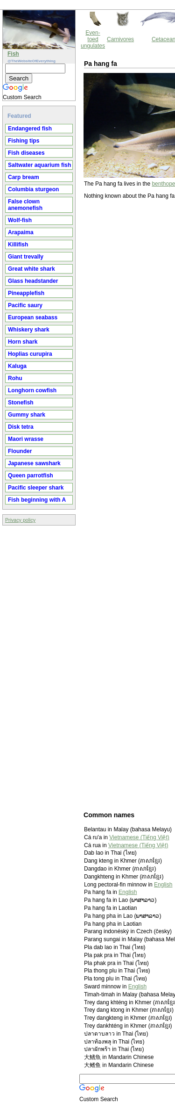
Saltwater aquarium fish (39, 165)
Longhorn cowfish (32, 390)
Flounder (20, 451)
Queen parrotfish (30, 475)
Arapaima (21, 232)
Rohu (15, 378)
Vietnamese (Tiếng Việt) (139, 837)
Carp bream (23, 177)
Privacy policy (20, 520)
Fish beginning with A (37, 500)
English (163, 884)
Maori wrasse (25, 439)
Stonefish (21, 402)
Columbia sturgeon (33, 189)
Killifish (18, 244)
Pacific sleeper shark (35, 487)
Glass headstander (33, 281)
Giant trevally (25, 256)
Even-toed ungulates (93, 39)
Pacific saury (25, 305)
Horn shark (22, 342)
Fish (13, 53)
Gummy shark (26, 414)
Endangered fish (30, 128)
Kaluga (17, 366)
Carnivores (120, 39)
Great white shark (31, 269)
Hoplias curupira (30, 354)
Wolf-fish (20, 220)
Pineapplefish (26, 293)
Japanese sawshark (34, 463)
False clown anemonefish (25, 204)
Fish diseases (26, 153)
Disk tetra (21, 427)
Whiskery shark (28, 329)
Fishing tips (23, 140)
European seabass (32, 317)
